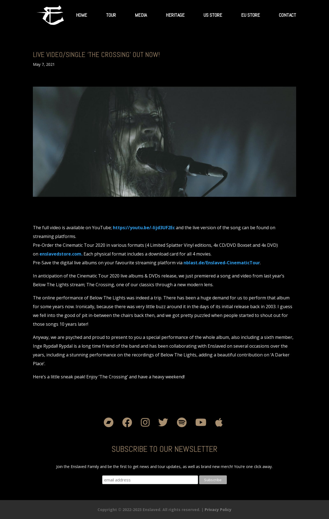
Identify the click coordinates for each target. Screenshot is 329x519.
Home (81, 15)
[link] (144, 228)
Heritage (175, 15)
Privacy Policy (218, 509)
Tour (111, 15)
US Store (213, 15)
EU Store (250, 15)
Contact (287, 15)
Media (141, 15)
